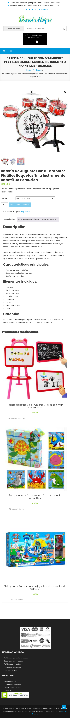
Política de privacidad (12, 667)
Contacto (7, 690)
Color (4, 198)
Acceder (44, 9)
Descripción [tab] (9, 219)
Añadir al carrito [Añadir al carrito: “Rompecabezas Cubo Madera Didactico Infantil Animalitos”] (18, 509)
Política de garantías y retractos (16, 657)
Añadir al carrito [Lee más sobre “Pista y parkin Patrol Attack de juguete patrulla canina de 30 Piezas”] (16, 599)
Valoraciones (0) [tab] (49, 219)
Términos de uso (10, 670)
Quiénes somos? (11, 681)
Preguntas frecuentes (12, 684)
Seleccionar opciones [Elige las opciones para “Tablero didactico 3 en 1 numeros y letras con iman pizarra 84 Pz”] (16, 418)
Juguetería (25, 211)
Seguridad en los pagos (13, 661)
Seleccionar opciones (19, 204)
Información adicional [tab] (28, 219)
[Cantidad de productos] (4, 204)
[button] (65, 92)
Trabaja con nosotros (12, 687)
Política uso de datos (12, 664)
